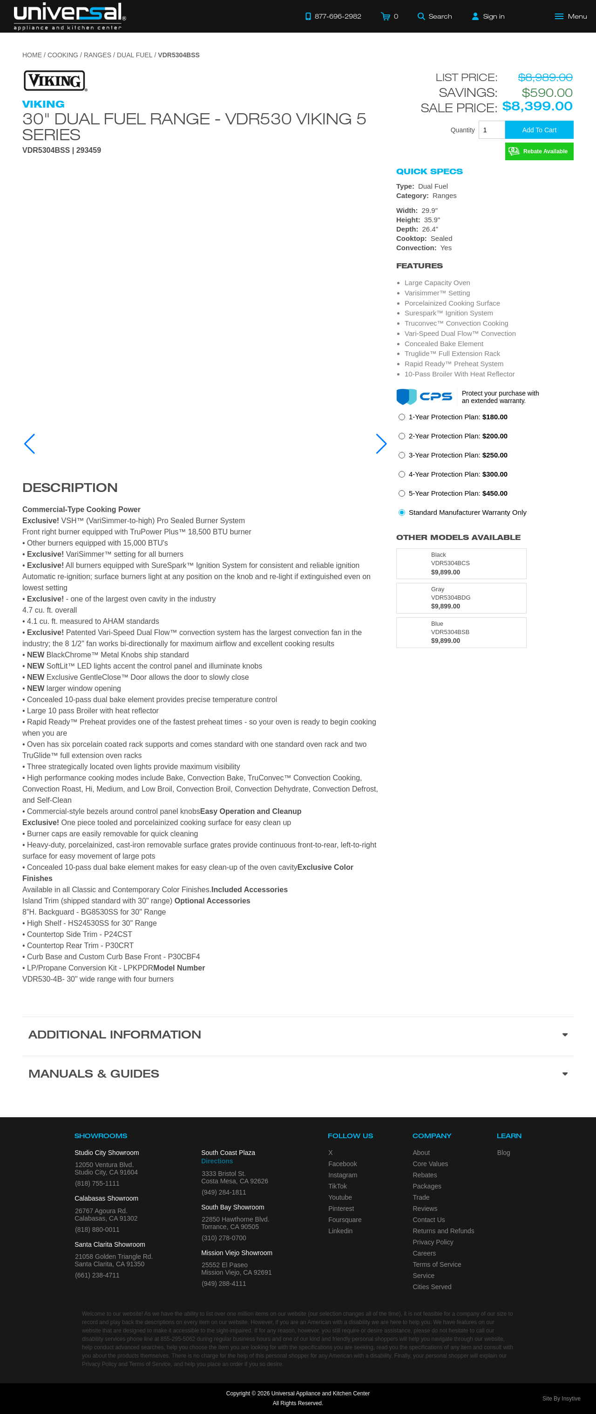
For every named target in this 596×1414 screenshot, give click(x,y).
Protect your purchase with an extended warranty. (500, 396)
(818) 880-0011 (97, 1229)
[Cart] (389, 16)
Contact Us (429, 1219)
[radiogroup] (485, 467)
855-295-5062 (178, 1339)
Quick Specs (429, 171)
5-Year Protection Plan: (458, 493)
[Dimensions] (485, 220)
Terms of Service (437, 1264)
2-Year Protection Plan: (458, 436)
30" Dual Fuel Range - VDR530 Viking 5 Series (194, 126)
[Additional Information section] (298, 1036)
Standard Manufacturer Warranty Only (468, 512)
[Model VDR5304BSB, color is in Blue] (461, 633)
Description (70, 489)
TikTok (337, 1186)
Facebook (342, 1164)
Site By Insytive (561, 1398)
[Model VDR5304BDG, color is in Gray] (461, 598)
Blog (503, 1152)
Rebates (425, 1175)
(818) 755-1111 (97, 1183)
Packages (427, 1186)
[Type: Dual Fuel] (485, 186)
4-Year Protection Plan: (458, 474)
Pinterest (341, 1208)
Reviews (425, 1208)
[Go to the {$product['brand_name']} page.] (55, 80)
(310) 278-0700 (224, 1238)
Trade (421, 1197)
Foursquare (345, 1219)
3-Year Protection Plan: (458, 455)
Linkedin (340, 1231)
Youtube (340, 1197)
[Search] (435, 16)
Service (424, 1275)
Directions (217, 1161)
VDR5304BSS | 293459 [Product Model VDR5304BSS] (61, 150)
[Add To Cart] (539, 130)
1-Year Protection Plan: (458, 417)
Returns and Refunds (443, 1231)
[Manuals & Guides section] (298, 1075)
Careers (424, 1253)
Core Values (430, 1164)
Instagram (342, 1175)
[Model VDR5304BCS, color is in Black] (461, 564)
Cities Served (432, 1287)
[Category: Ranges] (485, 195)
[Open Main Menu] (571, 16)
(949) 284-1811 (224, 1192)
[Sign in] (488, 16)
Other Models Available (458, 537)
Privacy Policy (433, 1242)
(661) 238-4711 (97, 1275)
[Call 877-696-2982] (333, 16)
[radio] (453, 419)
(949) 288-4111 (224, 1283)
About (421, 1152)
